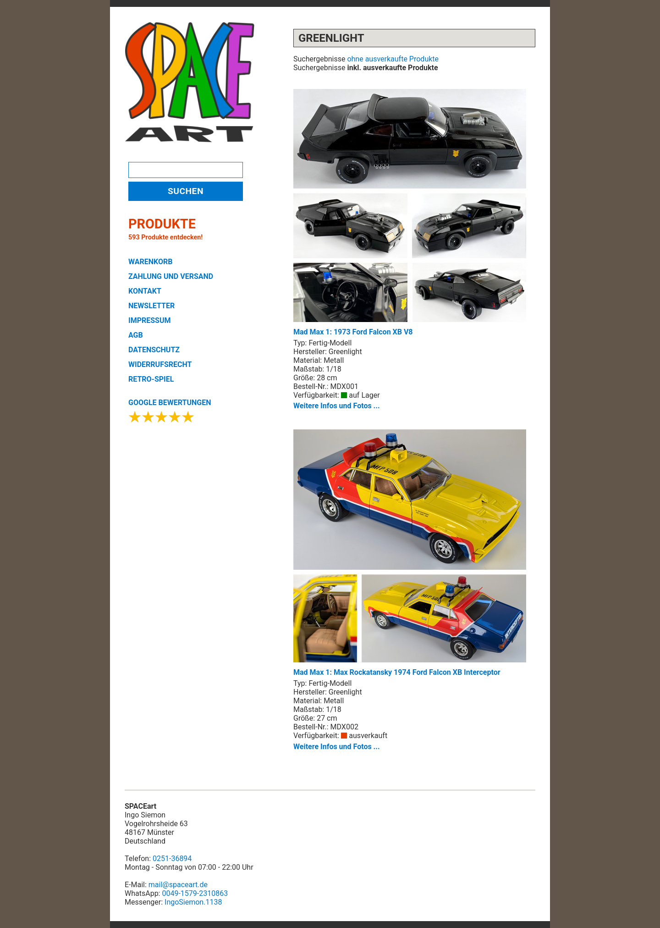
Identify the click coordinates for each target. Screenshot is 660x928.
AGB (135, 335)
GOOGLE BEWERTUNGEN (169, 402)
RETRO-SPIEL (151, 379)
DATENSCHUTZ (154, 349)
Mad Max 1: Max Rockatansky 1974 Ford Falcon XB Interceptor (409, 553)
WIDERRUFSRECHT (160, 364)
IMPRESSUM (149, 320)
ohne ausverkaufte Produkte (393, 59)
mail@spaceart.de (178, 884)
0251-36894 (172, 858)
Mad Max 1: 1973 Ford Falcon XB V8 (409, 212)
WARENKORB (150, 261)
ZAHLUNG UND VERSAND (170, 276)
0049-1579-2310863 (195, 893)
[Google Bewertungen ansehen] (161, 419)
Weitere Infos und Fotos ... (336, 405)
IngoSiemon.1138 (193, 902)
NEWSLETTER (151, 305)
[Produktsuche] (185, 170)
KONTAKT (144, 291)
